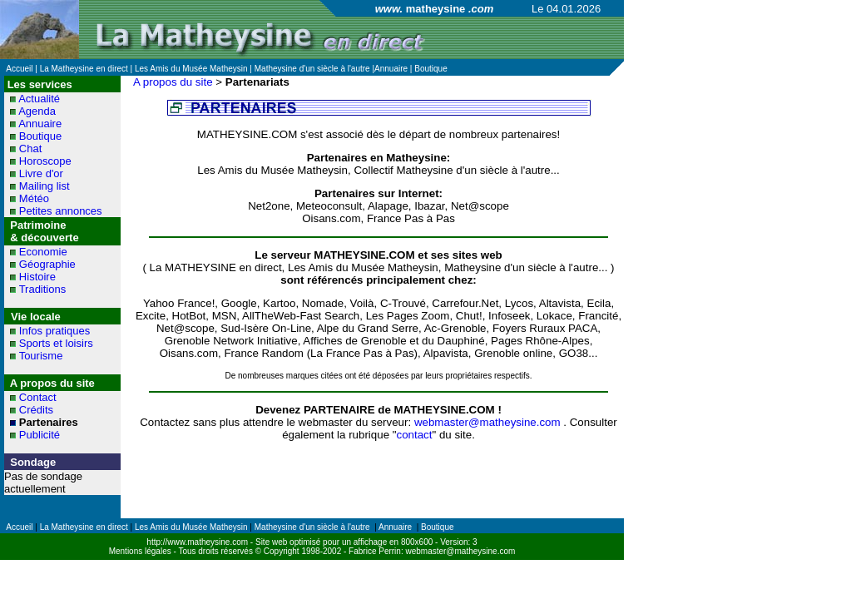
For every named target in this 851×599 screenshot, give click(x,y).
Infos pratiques (54, 330)
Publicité (39, 434)
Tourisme (41, 355)
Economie (43, 251)
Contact (38, 397)
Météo (34, 198)
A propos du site (173, 82)
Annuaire (40, 123)
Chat (30, 148)
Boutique (40, 136)
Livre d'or (41, 173)
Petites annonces (60, 211)
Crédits (36, 409)
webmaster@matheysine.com (487, 422)
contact (414, 434)
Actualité (39, 98)
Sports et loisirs (56, 343)
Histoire (37, 276)
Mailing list (44, 186)
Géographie (47, 264)
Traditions (43, 289)
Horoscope (45, 161)
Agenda (37, 111)
